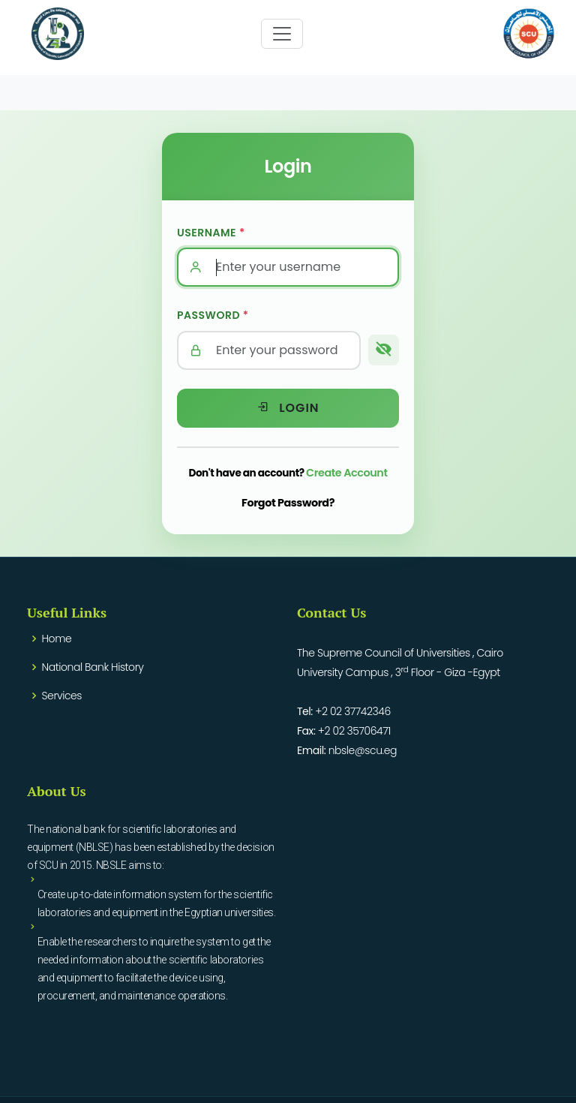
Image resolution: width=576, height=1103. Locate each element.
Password (213, 315)
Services (62, 695)
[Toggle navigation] (282, 34)
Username (211, 232)
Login (287, 407)
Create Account (347, 472)
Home (57, 638)
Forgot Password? (288, 502)
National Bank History (93, 667)
